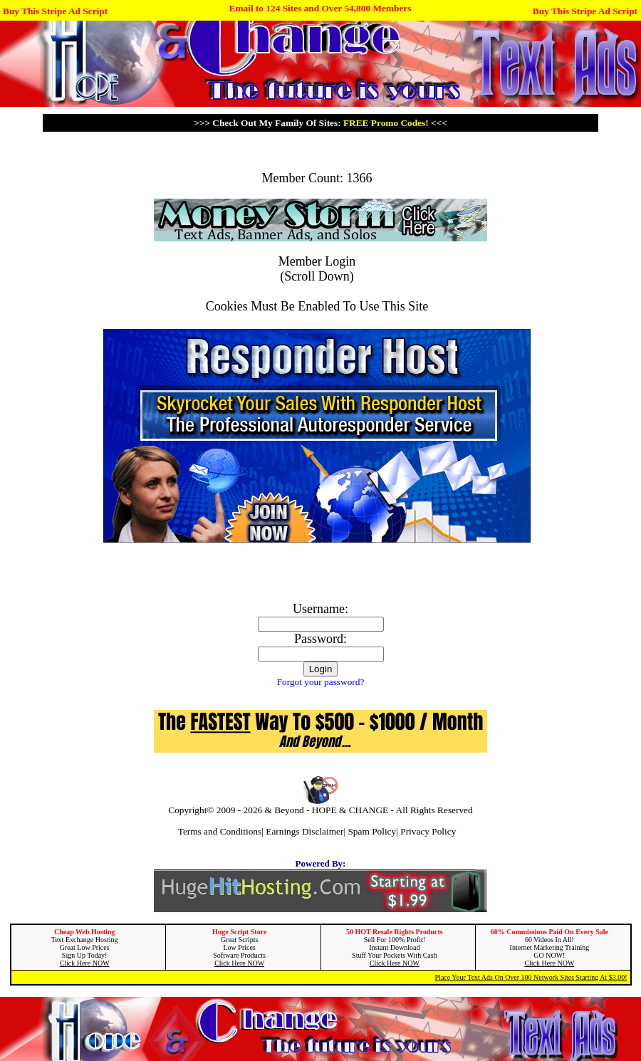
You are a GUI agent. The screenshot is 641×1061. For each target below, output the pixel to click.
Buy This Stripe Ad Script (55, 11)
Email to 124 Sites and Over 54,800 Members (320, 8)
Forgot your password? (321, 681)
